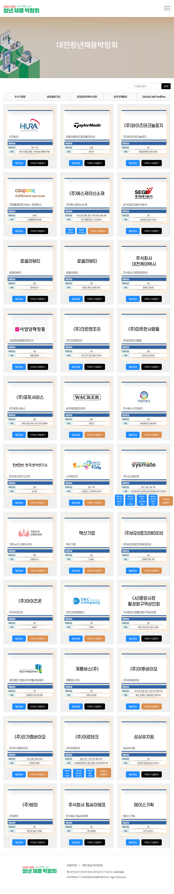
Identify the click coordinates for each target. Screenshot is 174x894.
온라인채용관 (120, 96)
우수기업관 (20, 96)
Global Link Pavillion (153, 96)
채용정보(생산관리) (70, 231)
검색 (166, 86)
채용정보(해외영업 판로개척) (79, 773)
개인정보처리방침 (92, 865)
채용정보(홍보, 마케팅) (90, 773)
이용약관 (72, 865)
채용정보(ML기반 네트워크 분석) (119, 500)
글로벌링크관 (53, 96)
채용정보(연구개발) (81, 231)
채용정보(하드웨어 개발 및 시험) (153, 500)
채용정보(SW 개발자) (67, 773)
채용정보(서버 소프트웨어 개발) (141, 500)
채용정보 (19, 163)
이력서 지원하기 (37, 163)
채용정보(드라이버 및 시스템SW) (130, 500)
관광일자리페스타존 (87, 96)
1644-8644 (118, 872)
